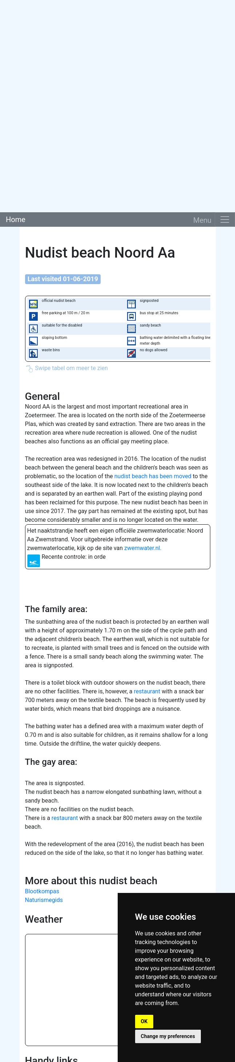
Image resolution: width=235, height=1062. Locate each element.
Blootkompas (42, 891)
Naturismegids (44, 900)
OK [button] (144, 1021)
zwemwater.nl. (143, 548)
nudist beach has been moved (152, 476)
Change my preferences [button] (168, 1036)
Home (15, 219)
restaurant (147, 691)
